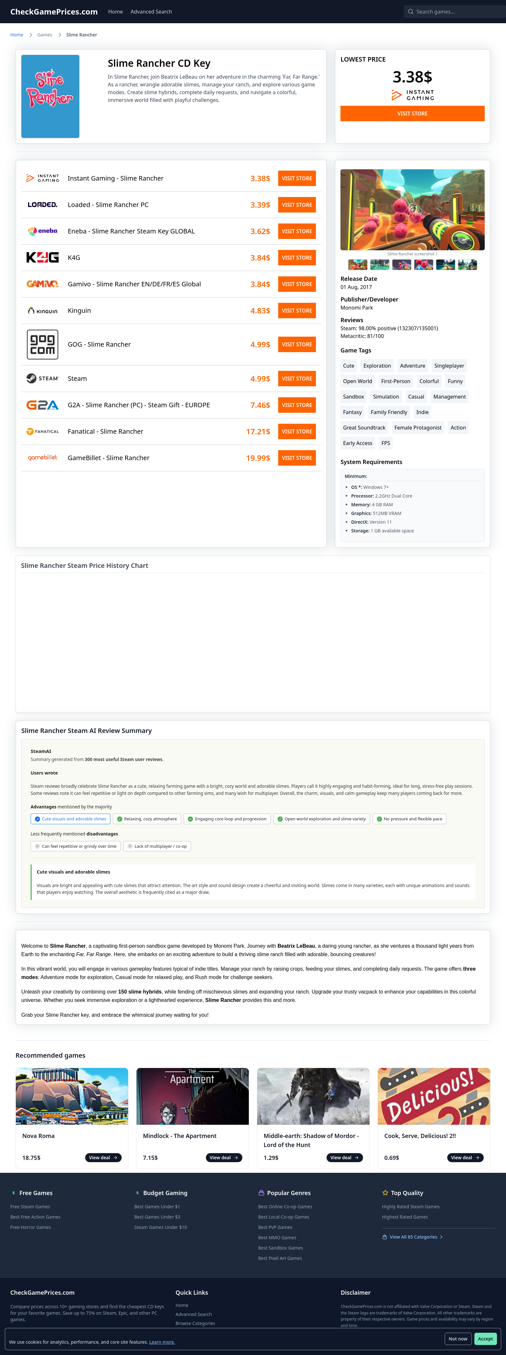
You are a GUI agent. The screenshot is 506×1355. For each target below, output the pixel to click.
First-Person (395, 381)
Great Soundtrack (364, 427)
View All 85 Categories (413, 1237)
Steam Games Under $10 (160, 1227)
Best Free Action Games (35, 1217)
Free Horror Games (30, 1227)
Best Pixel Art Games (280, 1258)
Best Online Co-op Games (285, 1206)
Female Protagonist (418, 427)
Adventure (412, 365)
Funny (455, 381)
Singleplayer (449, 365)
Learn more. (162, 1342)
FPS (385, 443)
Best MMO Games (277, 1237)
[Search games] (444, 11)
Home (115, 11)
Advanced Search (151, 11)
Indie (422, 412)
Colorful (429, 381)
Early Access (357, 443)
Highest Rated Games (405, 1217)
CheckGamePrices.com (54, 11)
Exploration (377, 365)
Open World (357, 381)
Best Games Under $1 (157, 1206)
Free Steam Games (30, 1206)
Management (449, 396)
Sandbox (353, 396)
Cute (348, 365)
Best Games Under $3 (157, 1217)
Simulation (386, 396)
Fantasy (352, 412)
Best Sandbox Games (280, 1248)
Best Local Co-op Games (283, 1217)
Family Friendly (389, 412)
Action (458, 427)
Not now (458, 1339)
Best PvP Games (275, 1227)
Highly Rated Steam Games (411, 1206)
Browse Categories (195, 1323)
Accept (485, 1339)
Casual (416, 396)
